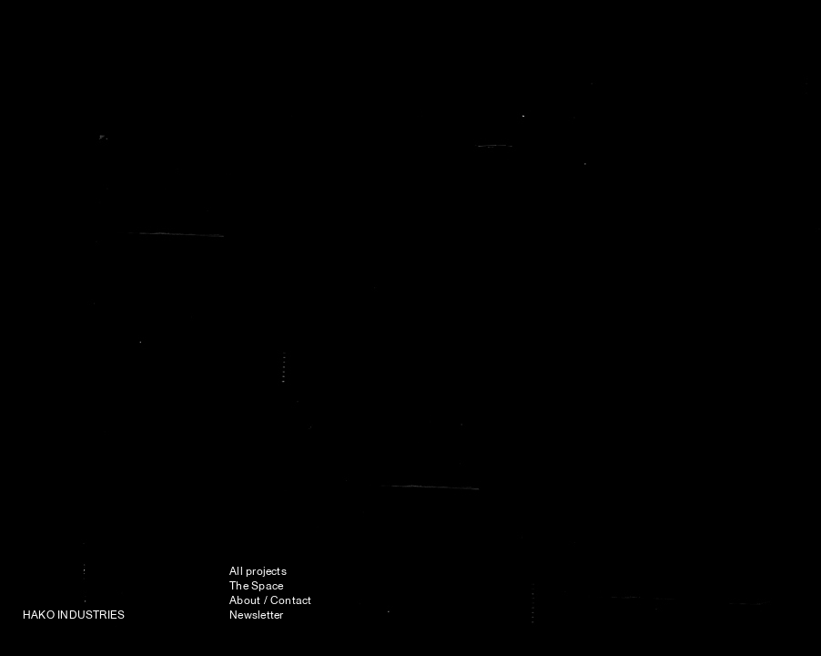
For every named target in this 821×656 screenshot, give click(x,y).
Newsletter (256, 615)
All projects (258, 572)
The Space (256, 586)
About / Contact (270, 601)
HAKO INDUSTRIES (74, 615)
